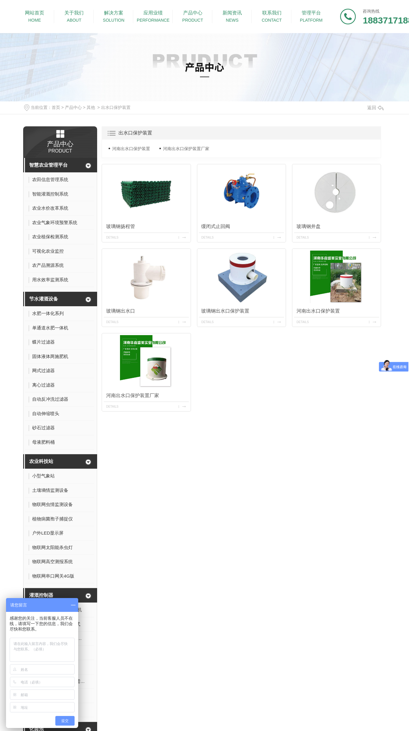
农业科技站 (41, 461)
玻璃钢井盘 (309, 226)
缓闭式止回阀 (215, 226)
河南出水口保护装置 (131, 148)
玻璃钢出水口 (120, 310)
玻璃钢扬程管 (120, 226)
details (112, 237)
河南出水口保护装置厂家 (186, 148)
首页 (56, 107)
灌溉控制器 (41, 595)
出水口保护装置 (116, 107)
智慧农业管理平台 (48, 165)
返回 (375, 107)
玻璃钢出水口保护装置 (225, 310)
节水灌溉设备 (43, 298)
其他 (91, 107)
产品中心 (73, 107)
